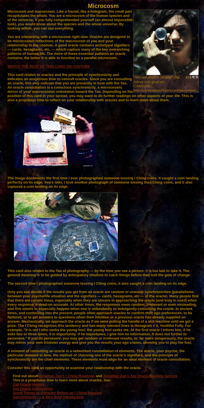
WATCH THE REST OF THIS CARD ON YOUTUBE (48, 66)
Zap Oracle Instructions (33, 389)
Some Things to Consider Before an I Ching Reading (57, 393)
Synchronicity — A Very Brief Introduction (48, 397)
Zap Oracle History (29, 384)
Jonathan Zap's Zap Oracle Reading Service (140, 376)
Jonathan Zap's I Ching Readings (67, 376)
